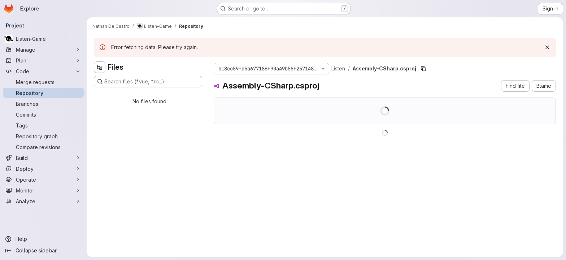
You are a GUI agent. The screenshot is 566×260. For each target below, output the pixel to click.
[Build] (43, 158)
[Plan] (43, 60)
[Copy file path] (423, 68)
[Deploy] (43, 169)
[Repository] (43, 93)
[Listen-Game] (43, 39)
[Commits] (43, 114)
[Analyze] (43, 201)
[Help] (43, 239)
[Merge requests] (43, 82)
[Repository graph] (43, 136)
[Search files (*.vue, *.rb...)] (148, 81)
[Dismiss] (547, 47)
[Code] (43, 71)
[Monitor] (43, 190)
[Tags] (43, 125)
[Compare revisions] (43, 147)
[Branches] (43, 104)
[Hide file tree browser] (99, 67)
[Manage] (43, 49)
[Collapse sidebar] (43, 251)
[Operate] (43, 179)
